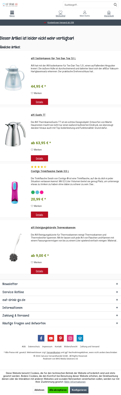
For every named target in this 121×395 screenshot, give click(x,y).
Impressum (47, 346)
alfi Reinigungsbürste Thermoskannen (53, 227)
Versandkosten (53, 352)
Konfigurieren (79, 390)
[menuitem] (12, 13)
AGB (24, 346)
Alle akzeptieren (58, 390)
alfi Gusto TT (38, 115)
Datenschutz (34, 346)
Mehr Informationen (75, 381)
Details (39, 101)
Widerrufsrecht (70, 346)
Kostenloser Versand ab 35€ (61, 22)
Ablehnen (39, 390)
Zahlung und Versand (89, 346)
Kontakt (58, 346)
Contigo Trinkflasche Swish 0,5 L (50, 171)
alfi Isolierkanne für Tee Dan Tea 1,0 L (53, 58)
